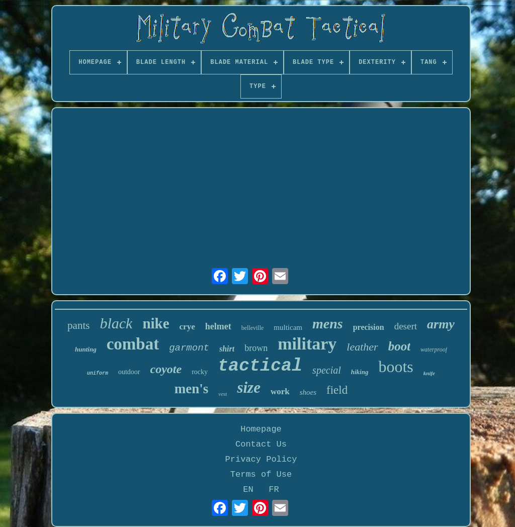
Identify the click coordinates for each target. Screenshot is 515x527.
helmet (218, 326)
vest (222, 394)
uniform (97, 373)
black (116, 323)
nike (155, 323)
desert (405, 326)
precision (368, 327)
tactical (260, 366)
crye (187, 326)
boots (395, 367)
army (441, 324)
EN (248, 489)
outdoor (129, 372)
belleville (252, 327)
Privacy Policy (261, 459)
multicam (288, 327)
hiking (360, 372)
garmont (189, 348)
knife (429, 373)
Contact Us (261, 444)
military (307, 343)
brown (256, 348)
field (337, 390)
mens (327, 323)
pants (78, 325)
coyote (166, 369)
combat (133, 344)
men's (192, 388)
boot (399, 346)
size (249, 387)
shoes (308, 392)
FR (274, 489)
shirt (226, 348)
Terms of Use (261, 474)
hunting (86, 349)
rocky (200, 372)
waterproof (433, 349)
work (280, 391)
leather (362, 346)
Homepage (261, 429)
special (326, 370)
